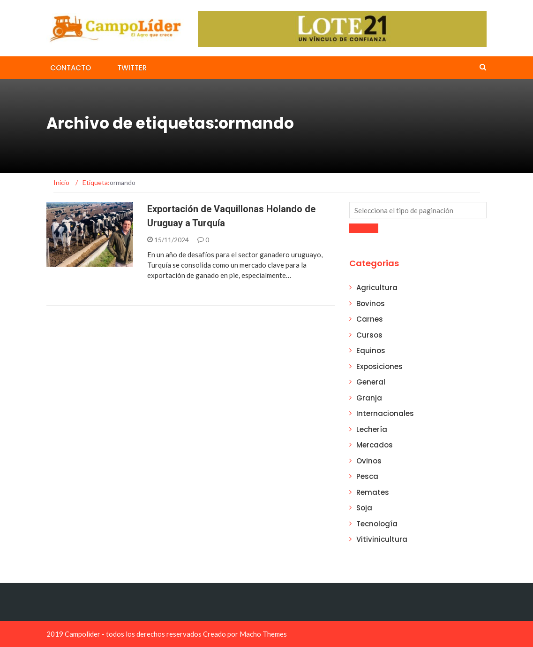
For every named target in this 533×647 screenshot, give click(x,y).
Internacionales (385, 413)
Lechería (371, 429)
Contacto (70, 68)
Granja (369, 398)
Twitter (132, 68)
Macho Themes (263, 634)
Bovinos (370, 303)
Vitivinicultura (381, 539)
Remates (372, 492)
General (370, 382)
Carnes (369, 319)
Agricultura (377, 288)
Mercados (374, 445)
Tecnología (377, 524)
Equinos (370, 350)
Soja (364, 508)
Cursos (369, 335)
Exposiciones (379, 366)
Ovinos (369, 461)
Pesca (367, 476)
